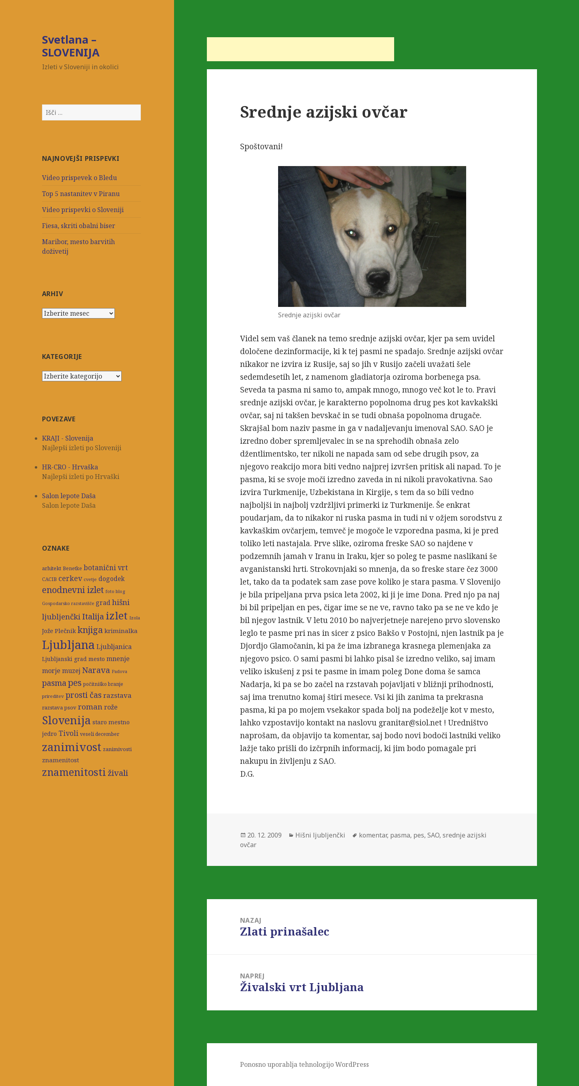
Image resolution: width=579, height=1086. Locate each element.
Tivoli (68, 733)
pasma (54, 682)
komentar (373, 835)
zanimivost (71, 746)
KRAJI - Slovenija (67, 438)
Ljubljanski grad (64, 659)
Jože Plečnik (59, 631)
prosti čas (84, 694)
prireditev (53, 696)
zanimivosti (117, 749)
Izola (134, 618)
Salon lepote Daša (69, 495)
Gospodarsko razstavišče (68, 603)
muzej (71, 670)
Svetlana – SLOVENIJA (71, 46)
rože (111, 706)
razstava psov (59, 707)
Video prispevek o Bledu (79, 177)
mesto (96, 659)
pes (75, 682)
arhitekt (51, 568)
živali (118, 772)
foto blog (115, 591)
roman (90, 706)
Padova (119, 671)
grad (103, 603)
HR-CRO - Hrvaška (70, 467)
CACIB (49, 579)
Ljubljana (68, 645)
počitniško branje (103, 684)
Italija (93, 616)
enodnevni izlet (73, 589)
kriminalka (121, 631)
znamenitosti (74, 772)
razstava (117, 695)
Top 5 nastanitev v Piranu (81, 193)
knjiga (90, 629)
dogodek (111, 579)
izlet (117, 615)
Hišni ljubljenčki (320, 835)
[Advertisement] (300, 49)
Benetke (72, 568)
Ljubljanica (114, 646)
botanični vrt (106, 567)
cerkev (70, 578)
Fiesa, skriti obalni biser (78, 225)
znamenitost (60, 760)
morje (51, 670)
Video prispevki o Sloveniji (83, 209)
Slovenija (66, 720)
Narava (96, 669)
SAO (433, 835)
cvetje (90, 579)
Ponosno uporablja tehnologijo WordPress (304, 1064)
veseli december (99, 734)
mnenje (118, 658)
